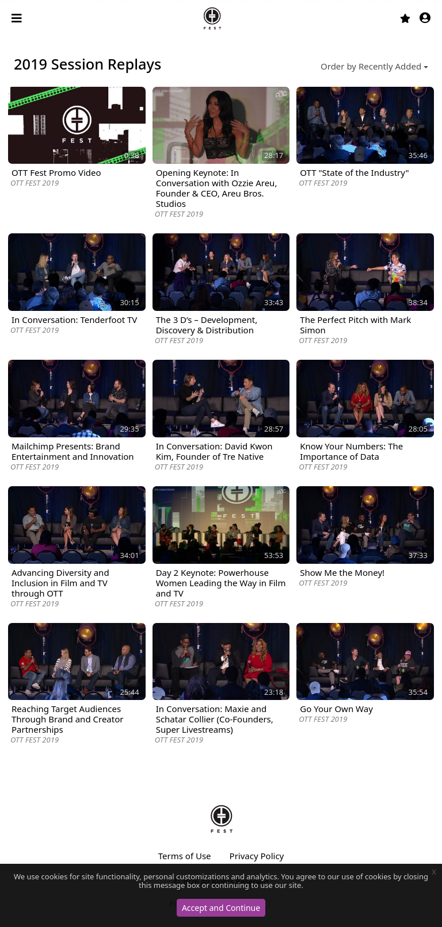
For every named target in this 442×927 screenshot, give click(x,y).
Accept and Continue (221, 907)
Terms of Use (184, 855)
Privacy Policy (257, 855)
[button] (425, 18)
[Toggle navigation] (18, 18)
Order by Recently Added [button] (371, 66)
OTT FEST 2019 (34, 183)
